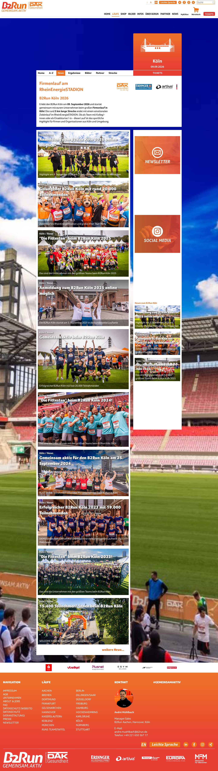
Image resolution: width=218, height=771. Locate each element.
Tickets (209, 14)
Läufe (46, 682)
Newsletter (11, 722)
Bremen (46, 695)
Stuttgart (83, 729)
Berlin (80, 690)
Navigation (11, 682)
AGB (5, 694)
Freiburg (81, 703)
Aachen (47, 690)
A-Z (51, 73)
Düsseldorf (83, 699)
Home (107, 13)
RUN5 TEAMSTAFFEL (53, 729)
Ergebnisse (74, 73)
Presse (7, 719)
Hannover (48, 712)
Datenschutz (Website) (17, 708)
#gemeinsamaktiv (167, 682)
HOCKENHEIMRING (87, 712)
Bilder (131, 13)
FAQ (5, 704)
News (175, 13)
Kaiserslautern (52, 716)
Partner (100, 73)
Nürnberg (82, 725)
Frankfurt (49, 703)
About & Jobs (11, 701)
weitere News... (113, 650)
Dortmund (49, 699)
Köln (79, 720)
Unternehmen (12, 697)
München (48, 725)
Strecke (113, 73)
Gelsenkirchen (51, 707)
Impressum (10, 690)
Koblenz (47, 720)
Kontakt (121, 682)
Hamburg (82, 707)
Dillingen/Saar (86, 695)
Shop (123, 13)
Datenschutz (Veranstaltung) (14, 713)
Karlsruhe (83, 716)
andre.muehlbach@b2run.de (130, 731)
